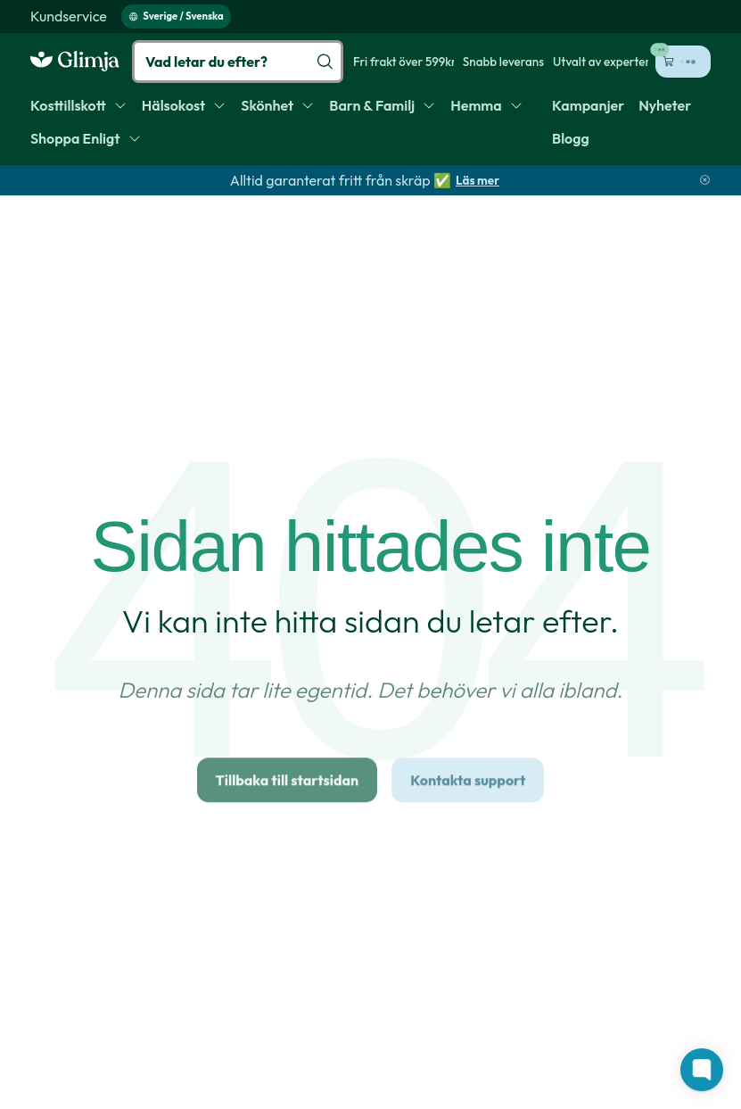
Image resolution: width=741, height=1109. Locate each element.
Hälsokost (184, 105)
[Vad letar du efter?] (238, 61)
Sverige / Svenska (176, 16)
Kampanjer (588, 105)
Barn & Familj (382, 105)
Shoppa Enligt (86, 138)
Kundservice (68, 16)
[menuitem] (68, 16)
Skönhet (278, 105)
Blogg (570, 138)
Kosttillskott (79, 105)
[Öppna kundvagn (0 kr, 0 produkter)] (683, 62)
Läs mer (477, 180)
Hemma (486, 105)
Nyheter (664, 105)
